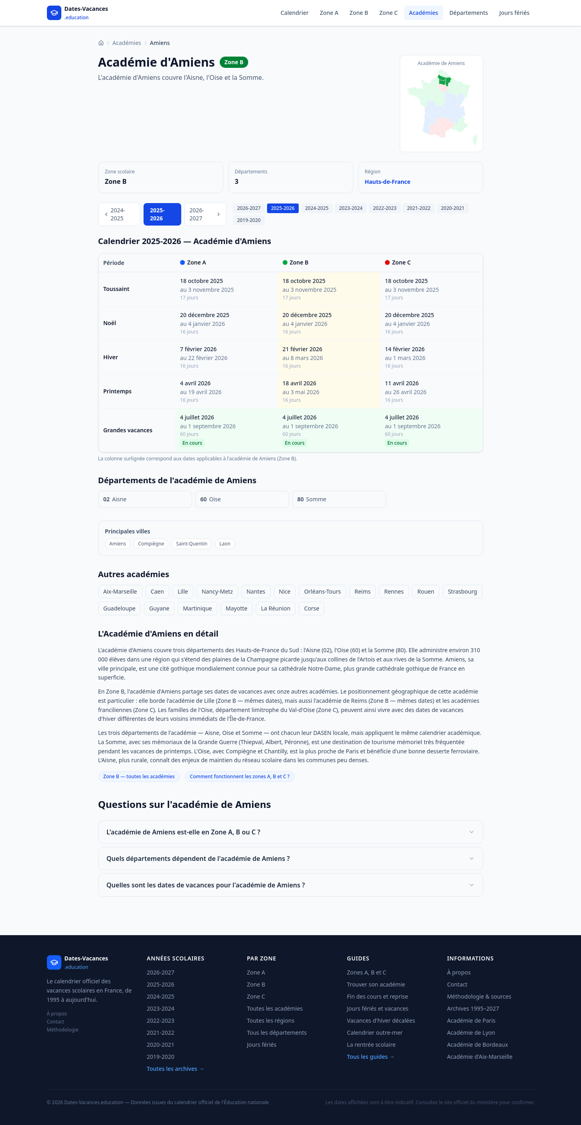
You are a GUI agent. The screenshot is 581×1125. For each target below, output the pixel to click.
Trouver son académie (376, 984)
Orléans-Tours (322, 591)
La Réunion (275, 608)
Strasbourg (462, 591)
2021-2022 (419, 208)
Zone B (359, 12)
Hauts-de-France (388, 181)
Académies (423, 12)
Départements (468, 12)
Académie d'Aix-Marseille (479, 1056)
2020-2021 (453, 208)
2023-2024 (350, 208)
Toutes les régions (271, 1020)
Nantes (256, 591)
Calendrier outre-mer (375, 1032)
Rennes (394, 591)
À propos (57, 1014)
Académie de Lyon (471, 1032)
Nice (285, 591)
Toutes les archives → (175, 1068)
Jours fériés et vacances (378, 1008)
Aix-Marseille (120, 591)
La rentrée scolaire (371, 1044)
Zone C (388, 12)
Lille (183, 591)
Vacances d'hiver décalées (381, 1020)
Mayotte (236, 608)
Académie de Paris (471, 1020)
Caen (157, 591)
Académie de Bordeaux (477, 1044)
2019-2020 (249, 220)
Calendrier (295, 12)
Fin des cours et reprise (377, 996)
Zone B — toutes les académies (139, 776)
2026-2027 (206, 214)
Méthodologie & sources (479, 996)
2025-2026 (283, 208)
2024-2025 (114, 214)
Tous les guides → (371, 1056)
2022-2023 (385, 208)
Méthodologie (63, 1030)
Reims (362, 591)
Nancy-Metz (217, 591)
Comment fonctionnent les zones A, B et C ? (240, 776)
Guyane (159, 608)
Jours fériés (514, 12)
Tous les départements (277, 1032)
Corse (311, 608)
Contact (55, 1022)
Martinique (197, 608)
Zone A (329, 12)
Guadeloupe (119, 608)
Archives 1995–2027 (473, 1008)
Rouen (425, 591)
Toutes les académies (275, 1008)
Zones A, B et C (366, 972)
